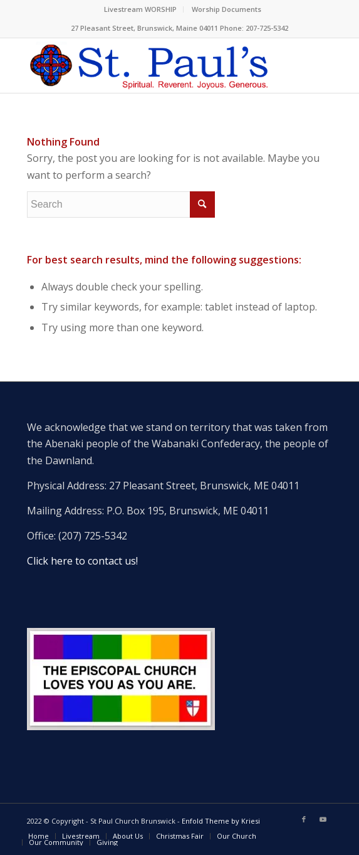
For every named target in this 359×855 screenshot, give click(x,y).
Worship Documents (226, 9)
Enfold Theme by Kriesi (221, 821)
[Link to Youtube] (322, 819)
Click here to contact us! (82, 561)
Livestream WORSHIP (140, 9)
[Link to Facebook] (303, 819)
